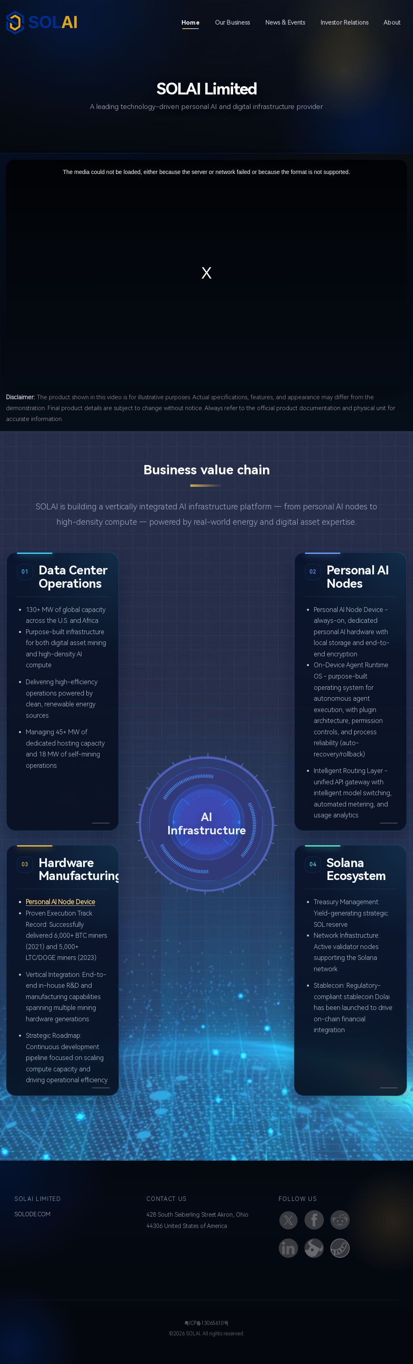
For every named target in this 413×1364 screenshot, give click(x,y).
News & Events (285, 22)
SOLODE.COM (32, 1214)
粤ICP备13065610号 (206, 1323)
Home (193, 22)
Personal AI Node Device (60, 902)
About (392, 22)
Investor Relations (345, 22)
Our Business (232, 22)
